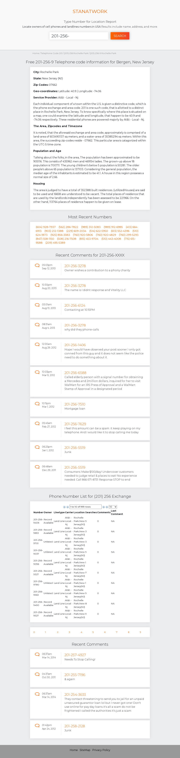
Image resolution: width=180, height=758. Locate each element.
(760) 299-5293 (129, 234)
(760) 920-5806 (83, 234)
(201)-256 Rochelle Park (76, 53)
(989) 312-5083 (91, 227)
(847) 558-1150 (45, 238)
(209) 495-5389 (55, 242)
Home (36, 53)
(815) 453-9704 (88, 238)
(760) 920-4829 (106, 234)
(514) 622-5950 (98, 231)
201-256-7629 (75, 424)
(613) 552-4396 (120, 231)
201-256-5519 (75, 448)
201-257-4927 (75, 655)
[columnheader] (38, 512)
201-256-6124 (75, 305)
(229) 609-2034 (76, 231)
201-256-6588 (75, 373)
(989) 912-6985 (113, 227)
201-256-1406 (75, 345)
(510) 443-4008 (111, 238)
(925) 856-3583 (60, 234)
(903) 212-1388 (53, 231)
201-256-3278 (75, 266)
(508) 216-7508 (66, 238)
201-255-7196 (75, 675)
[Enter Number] (78, 36)
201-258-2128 (75, 726)
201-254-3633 (75, 695)
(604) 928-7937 (46, 227)
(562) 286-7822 (68, 227)
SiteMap (85, 750)
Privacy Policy (101, 750)
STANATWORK (90, 11)
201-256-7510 (75, 404)
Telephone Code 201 (51, 53)
